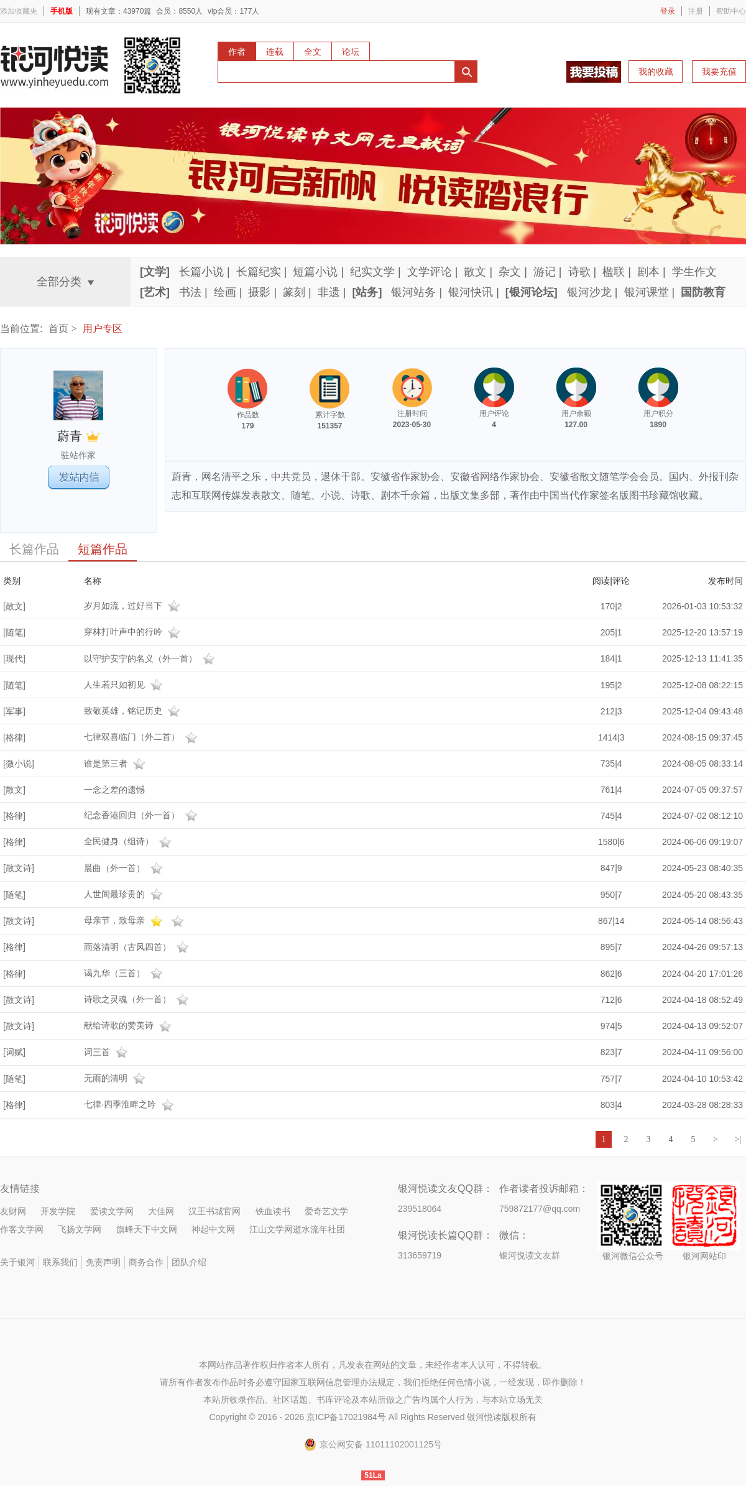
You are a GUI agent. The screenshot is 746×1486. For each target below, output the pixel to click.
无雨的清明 (116, 1078)
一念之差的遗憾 (114, 790)
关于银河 (17, 1262)
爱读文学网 (112, 1211)
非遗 (329, 292)
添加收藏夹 (18, 11)
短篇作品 (102, 549)
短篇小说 (315, 271)
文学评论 (429, 271)
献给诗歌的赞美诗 (129, 1025)
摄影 (259, 292)
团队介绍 (189, 1262)
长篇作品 (34, 549)
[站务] (367, 292)
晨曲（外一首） (125, 868)
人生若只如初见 (125, 685)
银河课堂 (646, 292)
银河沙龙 (589, 292)
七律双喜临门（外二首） (142, 737)
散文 (475, 271)
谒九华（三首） (125, 973)
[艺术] (155, 292)
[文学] (155, 271)
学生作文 (694, 271)
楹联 (613, 271)
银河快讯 (470, 292)
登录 (667, 11)
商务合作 (146, 1262)
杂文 (510, 271)
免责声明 (103, 1262)
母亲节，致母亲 (135, 920)
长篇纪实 (258, 271)
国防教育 (703, 292)
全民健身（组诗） (129, 841)
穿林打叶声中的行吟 (133, 632)
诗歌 (579, 271)
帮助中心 (731, 11)
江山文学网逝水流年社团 (297, 1229)
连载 (274, 52)
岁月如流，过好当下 (133, 606)
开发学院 (57, 1211)
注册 (695, 11)
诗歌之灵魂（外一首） (138, 999)
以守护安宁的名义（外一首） (151, 658)
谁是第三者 (116, 763)
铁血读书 (273, 1211)
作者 (237, 52)
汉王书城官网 (214, 1211)
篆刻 (294, 292)
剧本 (648, 271)
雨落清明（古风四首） (138, 947)
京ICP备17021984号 (346, 1417)
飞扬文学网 (79, 1229)
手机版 (61, 11)
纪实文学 (372, 271)
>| (738, 1139)
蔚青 (78, 436)
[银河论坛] (531, 292)
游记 (544, 271)
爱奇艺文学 (326, 1211)
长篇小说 (201, 271)
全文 (312, 52)
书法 (190, 292)
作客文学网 (22, 1229)
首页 (58, 328)
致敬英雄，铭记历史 (133, 711)
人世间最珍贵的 (125, 894)
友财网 (13, 1211)
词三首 (107, 1052)
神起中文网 (213, 1229)
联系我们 (60, 1262)
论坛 (350, 52)
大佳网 (161, 1211)
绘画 (225, 292)
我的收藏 (655, 71)
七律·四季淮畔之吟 (130, 1104)
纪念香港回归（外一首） (142, 815)
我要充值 (719, 71)
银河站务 (413, 292)
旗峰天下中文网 (146, 1229)
